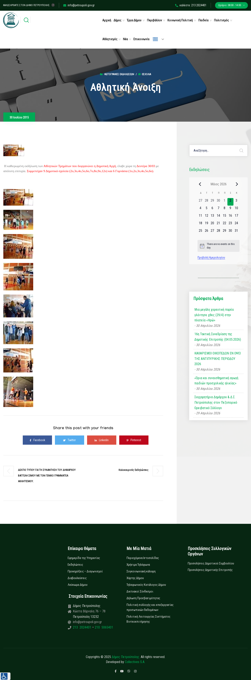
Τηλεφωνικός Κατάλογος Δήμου (146, 585)
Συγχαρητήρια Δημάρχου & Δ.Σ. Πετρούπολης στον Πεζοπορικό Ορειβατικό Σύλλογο (215, 402)
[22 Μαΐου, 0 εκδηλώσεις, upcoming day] (224, 224)
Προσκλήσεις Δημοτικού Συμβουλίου (211, 563)
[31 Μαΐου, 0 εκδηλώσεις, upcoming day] (236, 232)
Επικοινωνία (141, 39)
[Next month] (237, 184)
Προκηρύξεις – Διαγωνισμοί (85, 571)
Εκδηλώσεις (75, 565)
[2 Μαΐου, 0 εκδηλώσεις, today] (230, 202)
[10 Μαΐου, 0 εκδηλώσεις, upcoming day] (236, 209)
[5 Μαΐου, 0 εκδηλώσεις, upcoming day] (206, 209)
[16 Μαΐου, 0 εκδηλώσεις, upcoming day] (230, 217)
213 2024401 (82, 627)
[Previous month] (200, 184)
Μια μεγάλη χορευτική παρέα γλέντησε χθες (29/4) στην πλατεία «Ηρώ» (214, 315)
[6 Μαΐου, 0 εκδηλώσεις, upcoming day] (212, 209)
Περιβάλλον (154, 20)
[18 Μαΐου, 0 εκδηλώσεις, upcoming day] (201, 224)
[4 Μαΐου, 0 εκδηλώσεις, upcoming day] (201, 209)
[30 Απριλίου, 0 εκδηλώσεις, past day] (219, 202)
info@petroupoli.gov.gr (79, 5)
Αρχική (106, 20)
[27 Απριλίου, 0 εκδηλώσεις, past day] (201, 202)
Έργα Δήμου (134, 20)
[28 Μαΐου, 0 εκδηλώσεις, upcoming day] (219, 232)
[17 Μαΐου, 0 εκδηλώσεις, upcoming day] (236, 217)
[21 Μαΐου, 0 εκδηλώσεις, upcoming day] (219, 224)
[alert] (219, 246)
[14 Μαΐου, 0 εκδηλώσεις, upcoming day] (219, 217)
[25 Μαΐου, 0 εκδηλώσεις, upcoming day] (201, 232)
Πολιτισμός (221, 20)
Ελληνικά (155, 39)
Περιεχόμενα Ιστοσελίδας (143, 558)
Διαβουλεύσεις (77, 578)
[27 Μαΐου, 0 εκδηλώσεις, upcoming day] (212, 232)
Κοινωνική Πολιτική (180, 20)
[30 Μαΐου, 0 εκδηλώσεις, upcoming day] (230, 232)
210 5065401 (103, 627)
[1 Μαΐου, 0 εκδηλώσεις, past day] (224, 202)
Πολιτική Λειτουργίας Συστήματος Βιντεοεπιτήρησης (148, 619)
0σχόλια (144, 74)
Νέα (125, 39)
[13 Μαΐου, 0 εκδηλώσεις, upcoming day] (212, 217)
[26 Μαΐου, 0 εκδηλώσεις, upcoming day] (206, 232)
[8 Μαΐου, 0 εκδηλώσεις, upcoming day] (224, 209)
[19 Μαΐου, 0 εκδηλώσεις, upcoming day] (206, 224)
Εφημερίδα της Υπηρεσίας (84, 558)
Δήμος (117, 20)
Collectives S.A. (135, 662)
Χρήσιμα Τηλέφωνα (138, 565)
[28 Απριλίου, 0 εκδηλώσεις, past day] (206, 202)
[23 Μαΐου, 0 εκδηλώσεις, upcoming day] (230, 224)
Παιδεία (203, 20)
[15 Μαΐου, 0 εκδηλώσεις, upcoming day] (224, 217)
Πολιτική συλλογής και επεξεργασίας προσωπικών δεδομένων (150, 607)
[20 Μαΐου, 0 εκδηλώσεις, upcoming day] (212, 224)
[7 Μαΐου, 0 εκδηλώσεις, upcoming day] (219, 209)
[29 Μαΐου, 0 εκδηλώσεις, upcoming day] (224, 232)
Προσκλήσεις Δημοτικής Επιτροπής (210, 570)
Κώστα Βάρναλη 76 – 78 (89, 611)
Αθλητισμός (109, 39)
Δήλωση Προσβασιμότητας (143, 598)
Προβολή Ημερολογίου (211, 257)
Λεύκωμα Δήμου (77, 585)
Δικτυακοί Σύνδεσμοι (140, 591)
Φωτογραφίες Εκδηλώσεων (119, 74)
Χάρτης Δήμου (135, 578)
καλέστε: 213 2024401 (191, 5)
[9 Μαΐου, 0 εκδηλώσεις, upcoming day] (230, 209)
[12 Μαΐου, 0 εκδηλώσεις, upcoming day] (206, 217)
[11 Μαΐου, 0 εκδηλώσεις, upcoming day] (201, 217)
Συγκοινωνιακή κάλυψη (141, 571)
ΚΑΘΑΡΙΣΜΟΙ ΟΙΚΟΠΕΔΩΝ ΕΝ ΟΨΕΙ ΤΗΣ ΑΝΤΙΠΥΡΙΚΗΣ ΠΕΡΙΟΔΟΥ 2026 (217, 358)
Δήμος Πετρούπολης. (126, 657)
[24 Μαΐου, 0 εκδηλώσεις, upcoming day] (236, 224)
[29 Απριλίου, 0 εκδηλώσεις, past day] (212, 202)
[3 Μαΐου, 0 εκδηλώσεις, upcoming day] (236, 202)
